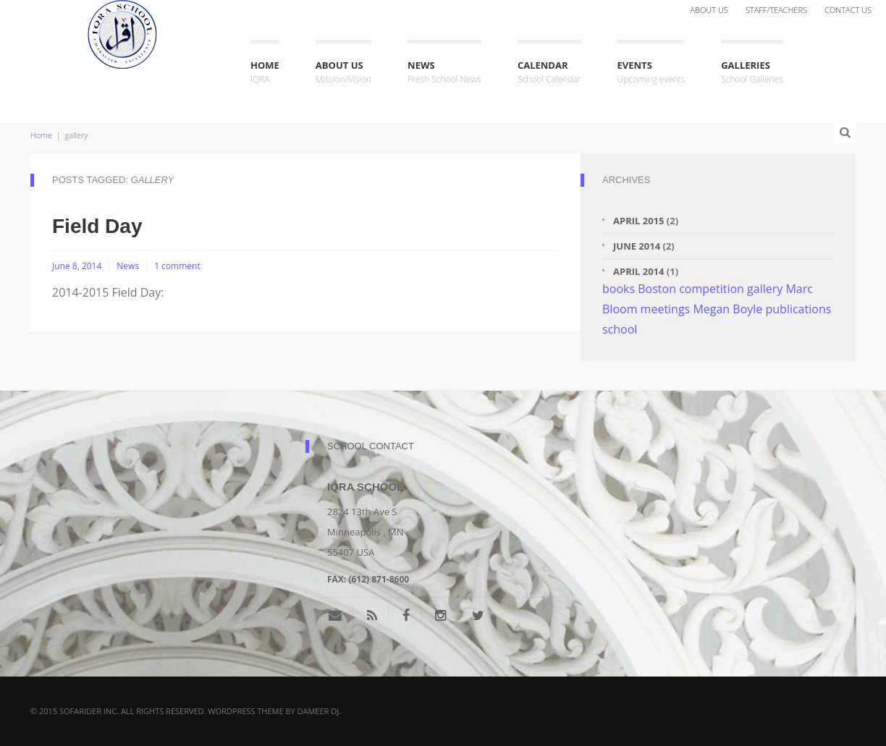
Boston (657, 289)
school (619, 329)
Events (651, 73)
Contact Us (848, 9)
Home (264, 73)
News (444, 73)
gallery (764, 289)
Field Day (97, 226)
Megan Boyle (727, 309)
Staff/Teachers (776, 9)
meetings (666, 309)
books (618, 289)
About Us (708, 9)
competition (711, 289)
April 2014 (638, 271)
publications (798, 309)
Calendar (549, 73)
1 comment (177, 266)
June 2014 (636, 246)
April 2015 (638, 220)
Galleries (752, 73)
